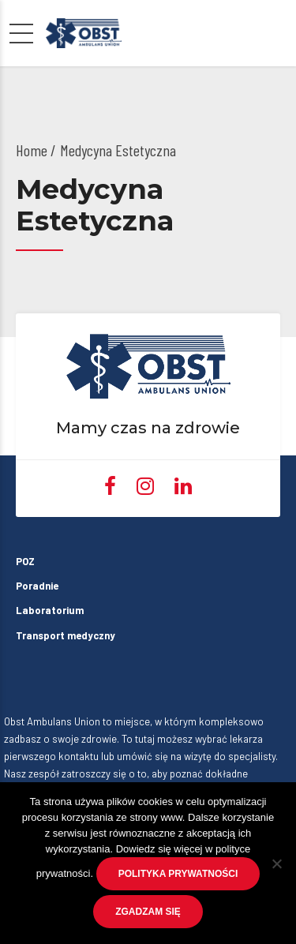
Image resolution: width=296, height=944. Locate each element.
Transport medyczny (55, 635)
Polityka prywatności (178, 873)
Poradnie (37, 585)
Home (31, 149)
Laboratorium (50, 610)
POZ (25, 561)
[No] (276, 863)
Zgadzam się (148, 911)
